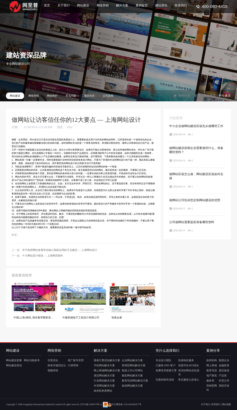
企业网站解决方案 (132, 360)
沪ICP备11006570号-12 (91, 404)
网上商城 (211, 365)
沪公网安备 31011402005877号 (124, 404)
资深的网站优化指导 (188, 372)
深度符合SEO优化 (188, 365)
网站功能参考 (32, 360)
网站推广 (142, 149)
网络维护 (52, 95)
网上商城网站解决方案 (107, 370)
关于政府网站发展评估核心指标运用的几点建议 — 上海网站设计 (59, 250)
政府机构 (211, 360)
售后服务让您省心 (188, 379)
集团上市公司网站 (132, 370)
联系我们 (181, 5)
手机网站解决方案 (104, 365)
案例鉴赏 (142, 5)
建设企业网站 (66, 149)
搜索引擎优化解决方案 (107, 360)
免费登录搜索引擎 (166, 370)
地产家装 (211, 375)
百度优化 (53, 360)
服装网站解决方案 (132, 375)
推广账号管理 (76, 360)
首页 (47, 5)
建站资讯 (161, 5)
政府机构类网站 (103, 390)
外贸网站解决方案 (104, 385)
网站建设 (83, 5)
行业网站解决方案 (104, 380)
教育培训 (211, 370)
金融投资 (224, 365)
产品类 (223, 375)
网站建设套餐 (14, 360)
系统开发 (224, 385)
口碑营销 (73, 365)
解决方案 (122, 5)
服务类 (210, 380)
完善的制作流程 (165, 379)
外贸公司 (224, 380)
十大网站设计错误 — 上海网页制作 (42, 255)
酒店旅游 (224, 370)
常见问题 (71, 95)
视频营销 (53, 370)
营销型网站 (211, 387)
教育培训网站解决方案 (135, 380)
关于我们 (64, 5)
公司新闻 (108, 95)
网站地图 (226, 404)
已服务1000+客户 (166, 365)
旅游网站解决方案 (132, 385)
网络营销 (103, 5)
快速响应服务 (186, 360)
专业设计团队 (163, 360)
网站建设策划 (14, 365)
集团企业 (224, 360)
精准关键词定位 (57, 365)
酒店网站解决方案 (104, 375)
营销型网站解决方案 (133, 365)
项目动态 (89, 95)
